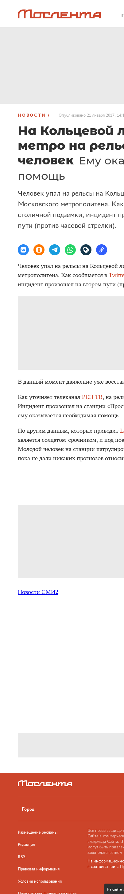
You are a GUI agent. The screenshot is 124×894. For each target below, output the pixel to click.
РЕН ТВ (92, 397)
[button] (23, 249)
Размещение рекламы (37, 832)
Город (27, 809)
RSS (21, 856)
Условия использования (40, 881)
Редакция (26, 844)
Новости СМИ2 (38, 592)
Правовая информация (39, 868)
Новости (32, 115)
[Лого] (59, 13)
